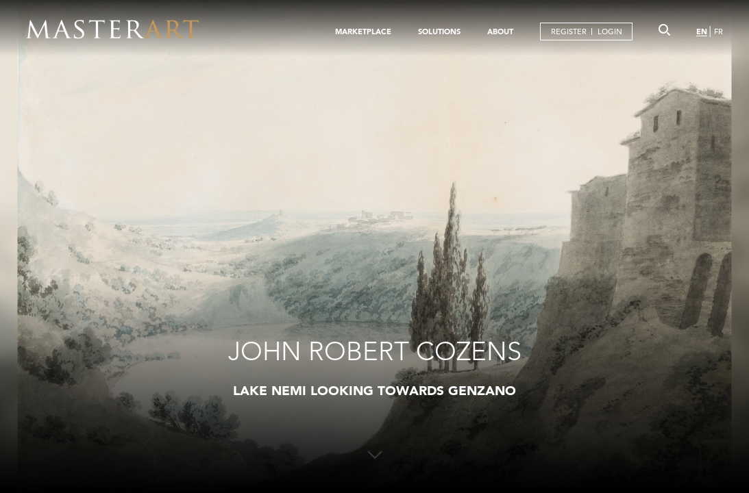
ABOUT (500, 31)
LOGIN (610, 31)
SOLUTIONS (439, 31)
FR (718, 31)
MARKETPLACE (363, 31)
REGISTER (569, 31)
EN (701, 31)
